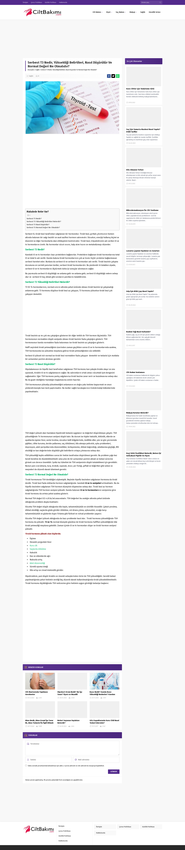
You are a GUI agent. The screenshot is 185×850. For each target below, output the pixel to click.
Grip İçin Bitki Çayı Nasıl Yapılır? (140, 291)
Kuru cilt (33, 545)
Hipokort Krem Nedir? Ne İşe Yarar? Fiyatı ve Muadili (69, 693)
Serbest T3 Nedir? (34, 218)
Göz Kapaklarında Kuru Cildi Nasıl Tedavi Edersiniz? (104, 721)
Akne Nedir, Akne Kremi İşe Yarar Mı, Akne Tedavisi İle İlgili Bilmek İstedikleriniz (39, 722)
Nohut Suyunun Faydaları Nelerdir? (68, 721)
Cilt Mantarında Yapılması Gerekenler (36, 693)
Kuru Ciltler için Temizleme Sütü (140, 89)
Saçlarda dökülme (38, 549)
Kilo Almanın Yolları (134, 170)
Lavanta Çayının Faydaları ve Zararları (142, 251)
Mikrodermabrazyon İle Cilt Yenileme (142, 210)
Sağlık (37, 70)
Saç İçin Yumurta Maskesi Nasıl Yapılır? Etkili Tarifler (143, 130)
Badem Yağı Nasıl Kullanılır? (138, 332)
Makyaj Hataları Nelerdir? (137, 413)
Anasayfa (31, 70)
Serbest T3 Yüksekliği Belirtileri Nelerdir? (44, 221)
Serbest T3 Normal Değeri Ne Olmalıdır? (43, 227)
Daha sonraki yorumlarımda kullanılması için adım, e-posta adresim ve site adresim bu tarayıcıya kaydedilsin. (66, 766)
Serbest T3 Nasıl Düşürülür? (38, 224)
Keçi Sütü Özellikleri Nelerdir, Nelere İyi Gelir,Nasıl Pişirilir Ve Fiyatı (143, 454)
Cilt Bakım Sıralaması (135, 372)
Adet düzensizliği (37, 563)
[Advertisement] (73, 38)
